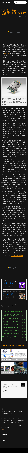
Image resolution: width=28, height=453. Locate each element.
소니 (19, 416)
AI (2, 425)
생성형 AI (4, 423)
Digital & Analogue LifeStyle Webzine (10, 386)
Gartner (8, 427)
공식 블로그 (7, 53)
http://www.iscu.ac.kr (8, 280)
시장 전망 (9, 411)
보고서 (3, 416)
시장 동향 (14, 418)
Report (4, 420)
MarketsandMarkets (19, 420)
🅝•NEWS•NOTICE (6, 311)
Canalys (13, 414)
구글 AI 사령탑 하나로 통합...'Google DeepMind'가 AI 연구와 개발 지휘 (10, 334)
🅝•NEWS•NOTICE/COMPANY (7, 9)
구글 (14, 411)
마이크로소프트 (22, 425)
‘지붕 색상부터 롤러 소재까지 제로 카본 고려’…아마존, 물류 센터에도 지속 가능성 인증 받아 (11, 316)
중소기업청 (11, 423)
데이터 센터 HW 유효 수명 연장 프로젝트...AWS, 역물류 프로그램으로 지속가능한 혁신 (10, 331)
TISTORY (14, 451)
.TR (23, 416)
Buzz (3, 411)
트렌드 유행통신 (5, 414)
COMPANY (13, 311)
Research (7, 425)
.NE (9, 418)
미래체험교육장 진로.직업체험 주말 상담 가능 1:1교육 (9, 294)
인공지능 (23, 423)
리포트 (8, 416)
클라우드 (20, 418)
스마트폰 (10, 420)
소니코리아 (19, 411)
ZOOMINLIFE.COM (8, 384)
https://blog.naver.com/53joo (10, 291)
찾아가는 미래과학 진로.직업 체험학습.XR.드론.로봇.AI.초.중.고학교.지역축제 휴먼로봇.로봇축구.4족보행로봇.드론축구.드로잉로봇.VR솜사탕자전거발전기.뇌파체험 (9, 296)
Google (17, 423)
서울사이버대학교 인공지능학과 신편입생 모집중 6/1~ (9, 283)
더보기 (2, 429)
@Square (20, 414)
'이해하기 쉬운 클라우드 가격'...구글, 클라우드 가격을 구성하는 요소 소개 (10, 325)
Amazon (14, 425)
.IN (5, 418)
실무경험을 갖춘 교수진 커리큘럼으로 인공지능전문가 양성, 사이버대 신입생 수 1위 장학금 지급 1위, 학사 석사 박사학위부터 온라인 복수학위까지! (9, 286)
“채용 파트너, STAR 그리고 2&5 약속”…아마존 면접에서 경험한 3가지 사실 (10, 319)
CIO (3, 427)
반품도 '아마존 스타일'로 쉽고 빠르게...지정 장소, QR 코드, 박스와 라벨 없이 (10, 337)
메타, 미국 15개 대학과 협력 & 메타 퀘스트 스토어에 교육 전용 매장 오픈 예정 (10, 328)
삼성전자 (14, 416)
